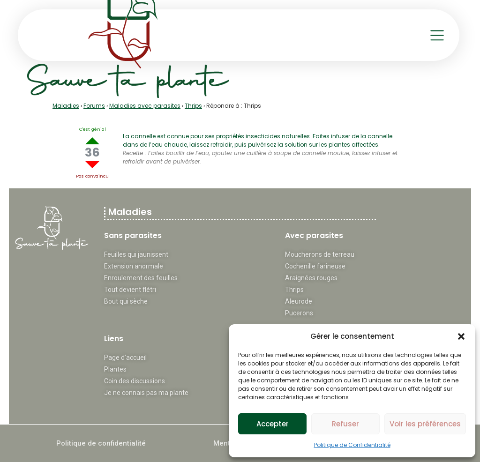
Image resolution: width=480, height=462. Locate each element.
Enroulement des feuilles (141, 278)
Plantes (115, 369)
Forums (94, 106)
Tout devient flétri (130, 289)
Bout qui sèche (126, 301)
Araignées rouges (311, 278)
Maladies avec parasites (144, 106)
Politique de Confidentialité (352, 445)
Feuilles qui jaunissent (136, 254)
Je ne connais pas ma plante (146, 392)
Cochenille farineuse (315, 266)
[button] (461, 336)
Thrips (193, 106)
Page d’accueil (125, 357)
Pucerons (299, 313)
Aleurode (298, 301)
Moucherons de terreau (319, 254)
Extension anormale (133, 266)
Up (92, 140)
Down (92, 164)
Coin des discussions (134, 381)
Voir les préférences (425, 424)
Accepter (272, 424)
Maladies (65, 106)
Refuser (345, 424)
